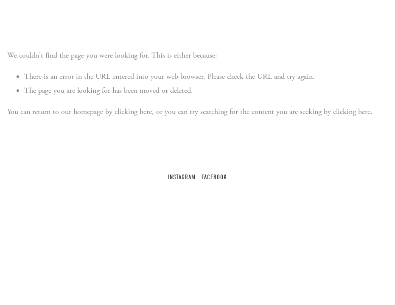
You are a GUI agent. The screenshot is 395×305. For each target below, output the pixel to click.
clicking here (133, 111)
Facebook (214, 177)
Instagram (181, 177)
